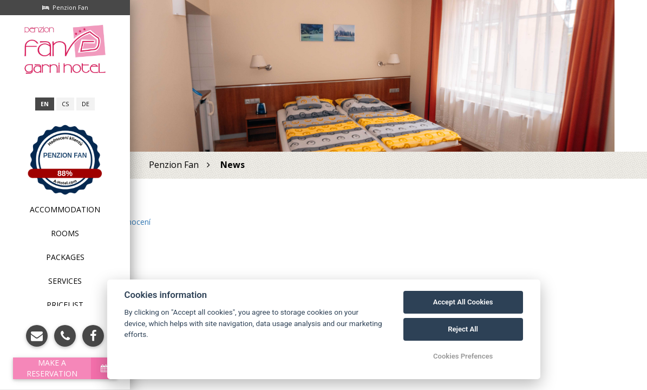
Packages (65, 257)
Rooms (65, 233)
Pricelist (65, 305)
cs (65, 104)
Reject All (463, 329)
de (85, 104)
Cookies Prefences (463, 356)
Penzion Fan (65, 155)
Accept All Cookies (463, 302)
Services (65, 281)
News (232, 165)
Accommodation (65, 209)
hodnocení (132, 222)
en (45, 104)
